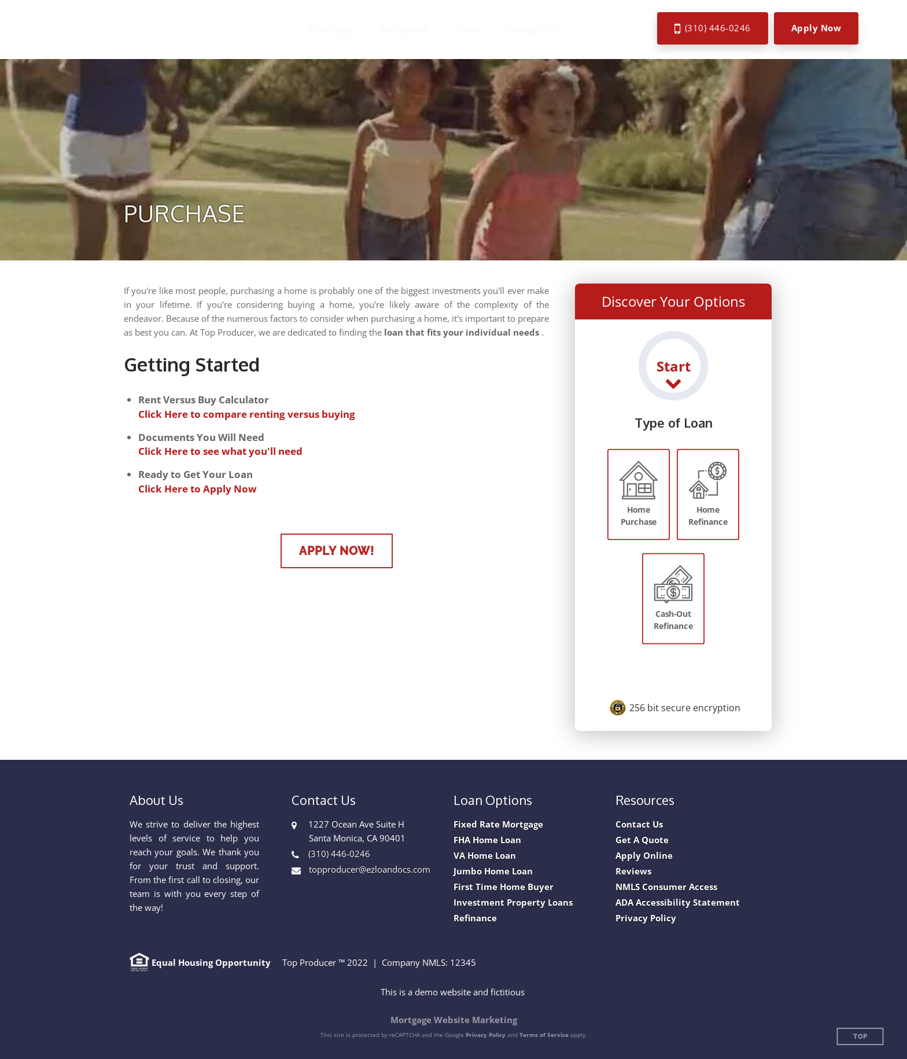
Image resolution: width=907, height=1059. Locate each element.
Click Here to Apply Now (197, 488)
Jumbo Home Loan (493, 871)
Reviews (633, 871)
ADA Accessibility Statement (677, 902)
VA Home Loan (485, 855)
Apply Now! (336, 551)
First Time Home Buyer (504, 886)
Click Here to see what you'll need (220, 451)
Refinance (475, 918)
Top (860, 1036)
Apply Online (644, 855)
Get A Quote (642, 839)
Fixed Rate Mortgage (498, 824)
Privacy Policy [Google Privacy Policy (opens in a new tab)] (486, 1035)
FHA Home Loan (487, 839)
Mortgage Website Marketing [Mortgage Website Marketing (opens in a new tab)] (453, 1019)
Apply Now (816, 28)
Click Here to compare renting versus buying (246, 414)
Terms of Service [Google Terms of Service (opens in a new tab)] (544, 1035)
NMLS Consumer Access (666, 886)
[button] (335, 29)
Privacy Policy (645, 918)
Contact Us (639, 824)
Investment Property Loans (513, 902)
